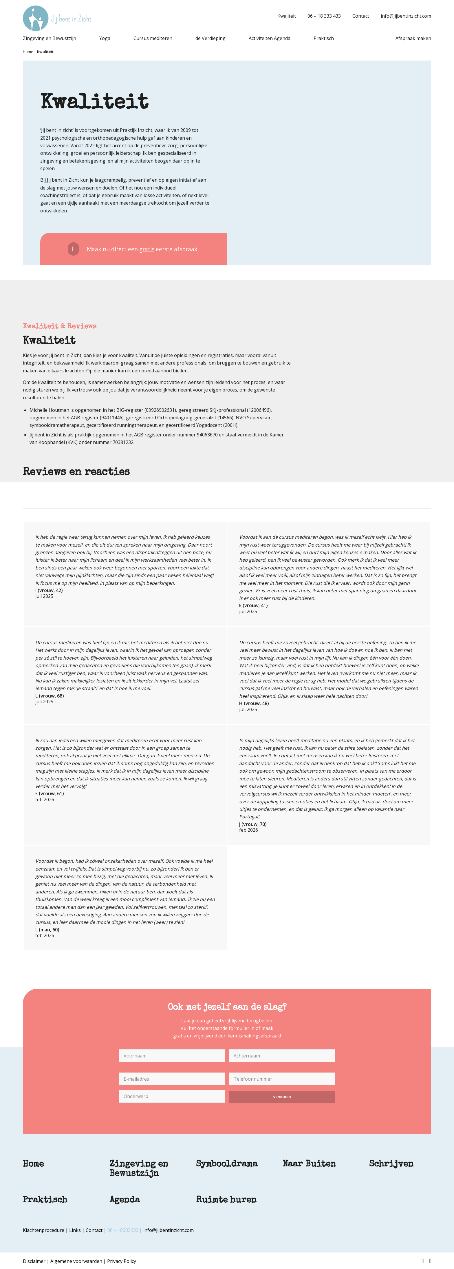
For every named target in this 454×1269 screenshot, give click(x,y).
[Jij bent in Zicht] (57, 18)
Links (75, 1230)
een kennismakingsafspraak (249, 1036)
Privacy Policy (121, 1261)
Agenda (124, 1200)
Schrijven (391, 1164)
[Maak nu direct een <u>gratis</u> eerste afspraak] (133, 249)
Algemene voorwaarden (76, 1261)
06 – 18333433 (122, 1230)
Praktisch (45, 1200)
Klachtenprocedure (43, 1230)
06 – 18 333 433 (324, 16)
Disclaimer (34, 1261)
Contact (360, 16)
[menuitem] (284, 15)
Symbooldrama (226, 1164)
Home (28, 51)
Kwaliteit (286, 16)
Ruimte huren (226, 1200)
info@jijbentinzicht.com (406, 16)
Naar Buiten (309, 1164)
